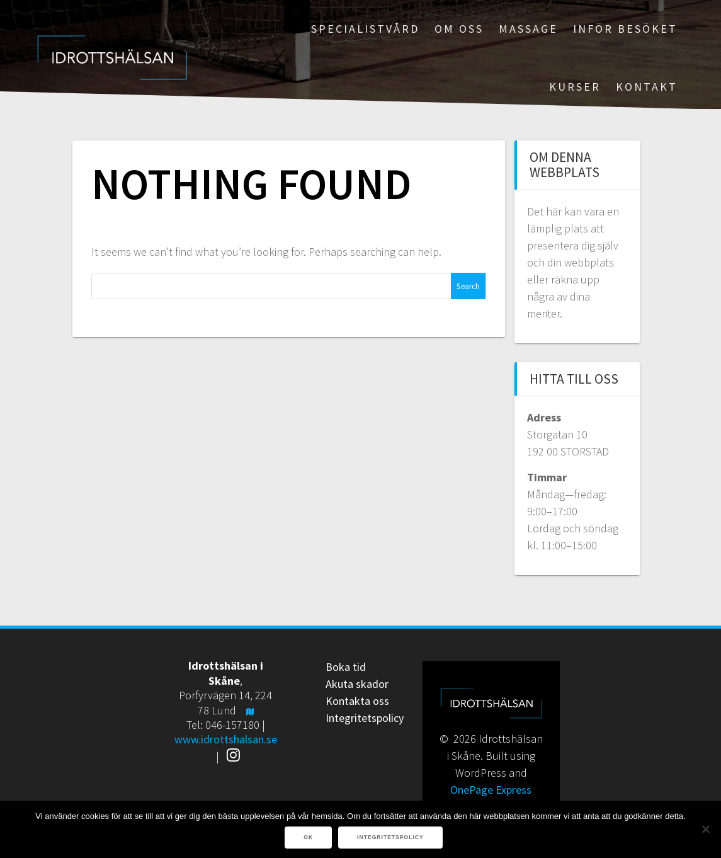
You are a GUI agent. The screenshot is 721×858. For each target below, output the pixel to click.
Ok (308, 837)
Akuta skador (357, 684)
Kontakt (647, 86)
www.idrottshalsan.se (225, 739)
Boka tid (346, 667)
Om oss (459, 28)
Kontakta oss (357, 701)
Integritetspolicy (365, 718)
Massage (528, 28)
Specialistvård (365, 28)
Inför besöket (625, 28)
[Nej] (705, 829)
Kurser (575, 86)
